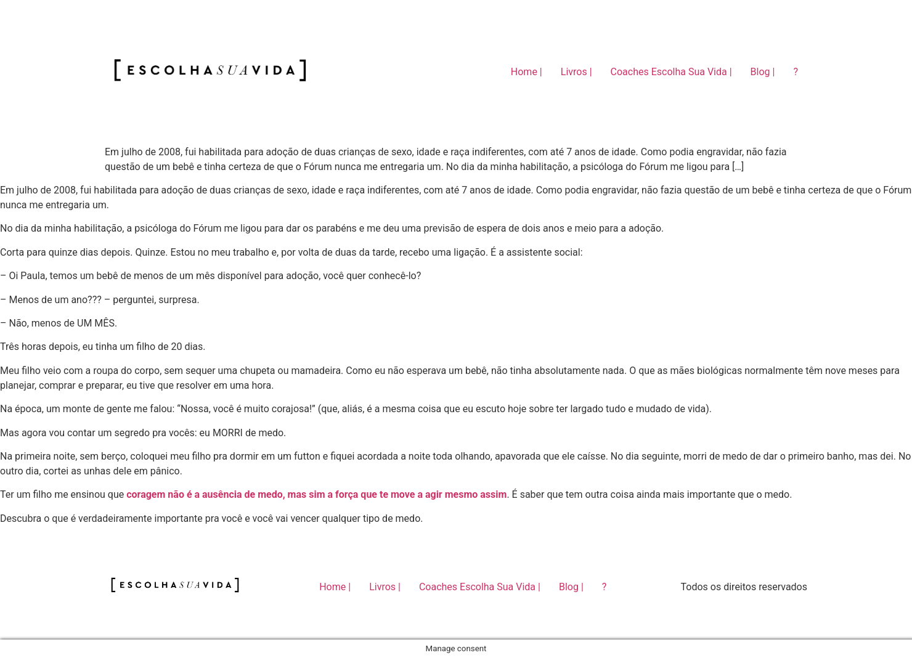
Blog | (763, 72)
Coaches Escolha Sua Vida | (671, 72)
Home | (526, 72)
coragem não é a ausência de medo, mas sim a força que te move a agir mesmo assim (316, 494)
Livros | (576, 72)
